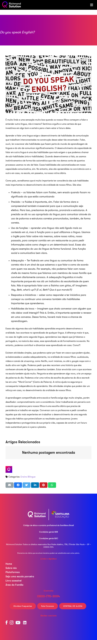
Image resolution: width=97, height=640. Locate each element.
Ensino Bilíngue (28, 477)
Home (9, 563)
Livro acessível (13, 580)
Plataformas (13, 572)
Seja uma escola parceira (20, 576)
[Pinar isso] (44, 485)
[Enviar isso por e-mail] (10, 485)
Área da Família (14, 584)
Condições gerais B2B (48, 532)
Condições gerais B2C (48, 538)
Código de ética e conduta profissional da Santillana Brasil (48, 525)
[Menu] (91, 4)
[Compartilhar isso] (18, 485)
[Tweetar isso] (27, 485)
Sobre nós (11, 568)
